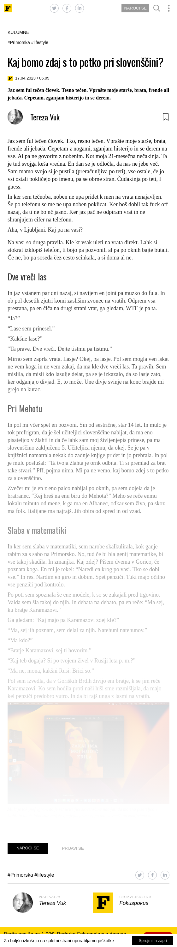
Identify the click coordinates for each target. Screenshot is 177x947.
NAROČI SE (135, 8)
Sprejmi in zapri (153, 940)
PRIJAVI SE (73, 848)
